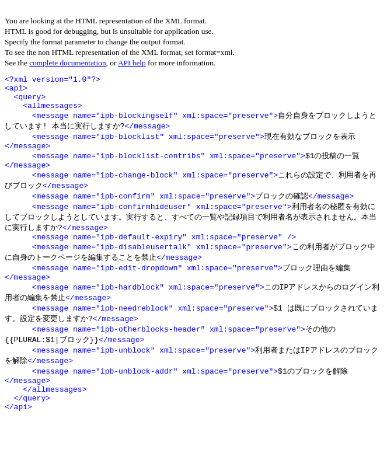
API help (132, 62)
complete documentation (67, 62)
